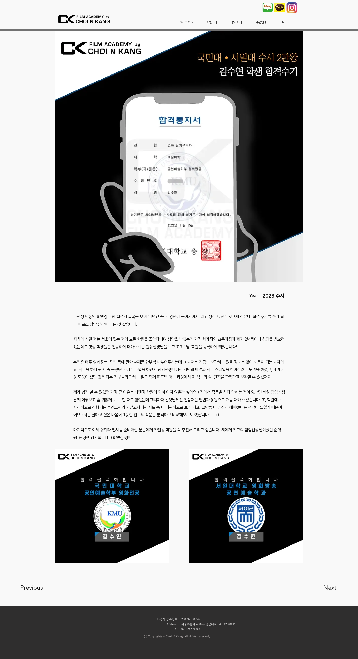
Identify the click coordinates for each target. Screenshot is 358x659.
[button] (186, 22)
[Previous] (38, 587)
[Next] (319, 587)
